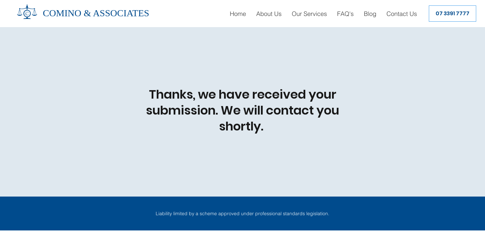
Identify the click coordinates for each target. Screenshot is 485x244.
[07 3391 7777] (452, 13)
